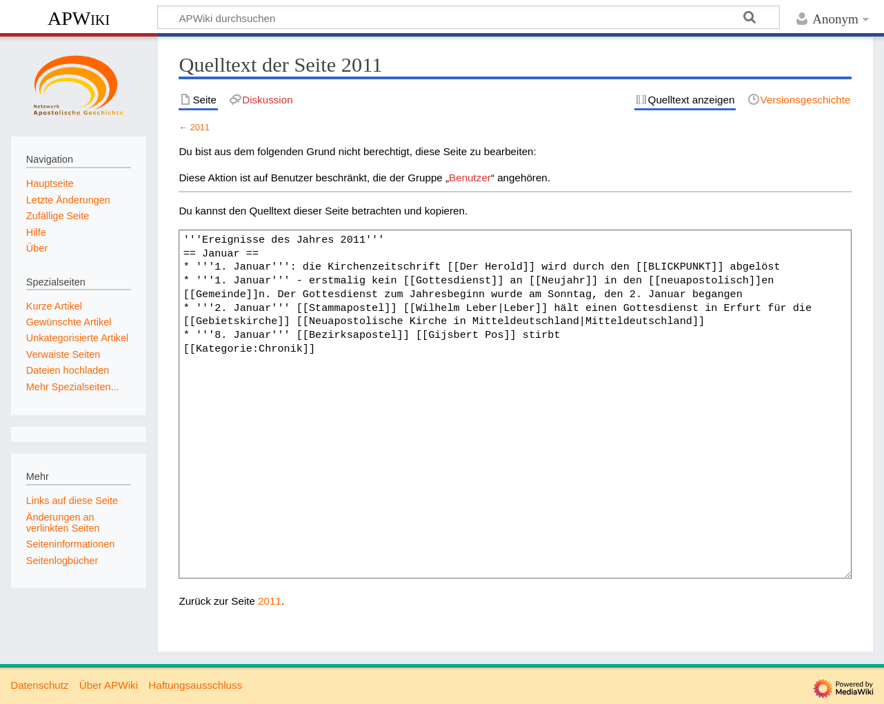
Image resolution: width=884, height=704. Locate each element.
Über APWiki (108, 685)
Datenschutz (39, 685)
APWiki (79, 18)
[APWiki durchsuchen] (468, 17)
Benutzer (470, 177)
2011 (200, 127)
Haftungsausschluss (195, 685)
